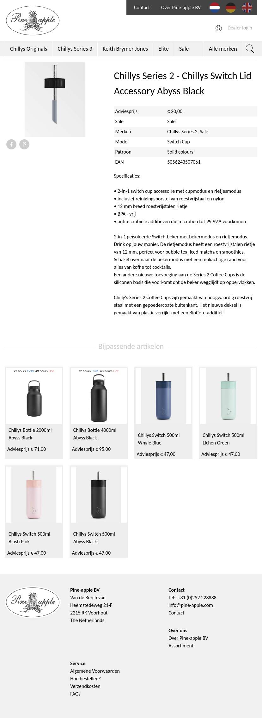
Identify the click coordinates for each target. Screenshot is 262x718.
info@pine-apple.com (190, 605)
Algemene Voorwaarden (95, 671)
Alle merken (223, 48)
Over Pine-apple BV (181, 7)
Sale (184, 48)
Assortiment (180, 646)
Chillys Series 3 (75, 48)
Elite (163, 48)
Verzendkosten (85, 686)
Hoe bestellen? (85, 679)
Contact (142, 7)
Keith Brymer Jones (125, 48)
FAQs (75, 694)
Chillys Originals (28, 48)
